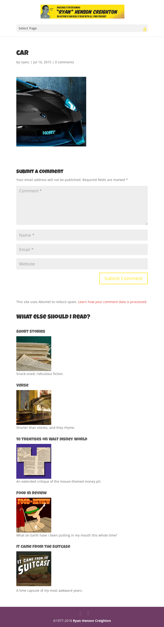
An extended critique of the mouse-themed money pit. (58, 481)
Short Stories (30, 332)
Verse (22, 386)
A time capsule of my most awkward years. (49, 590)
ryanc (25, 62)
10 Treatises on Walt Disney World (51, 439)
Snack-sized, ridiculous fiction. (40, 374)
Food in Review (31, 493)
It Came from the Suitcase (43, 547)
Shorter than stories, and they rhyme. (45, 427)
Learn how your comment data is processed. (112, 302)
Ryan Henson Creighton (92, 620)
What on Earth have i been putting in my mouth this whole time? (66, 535)
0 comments (64, 62)
